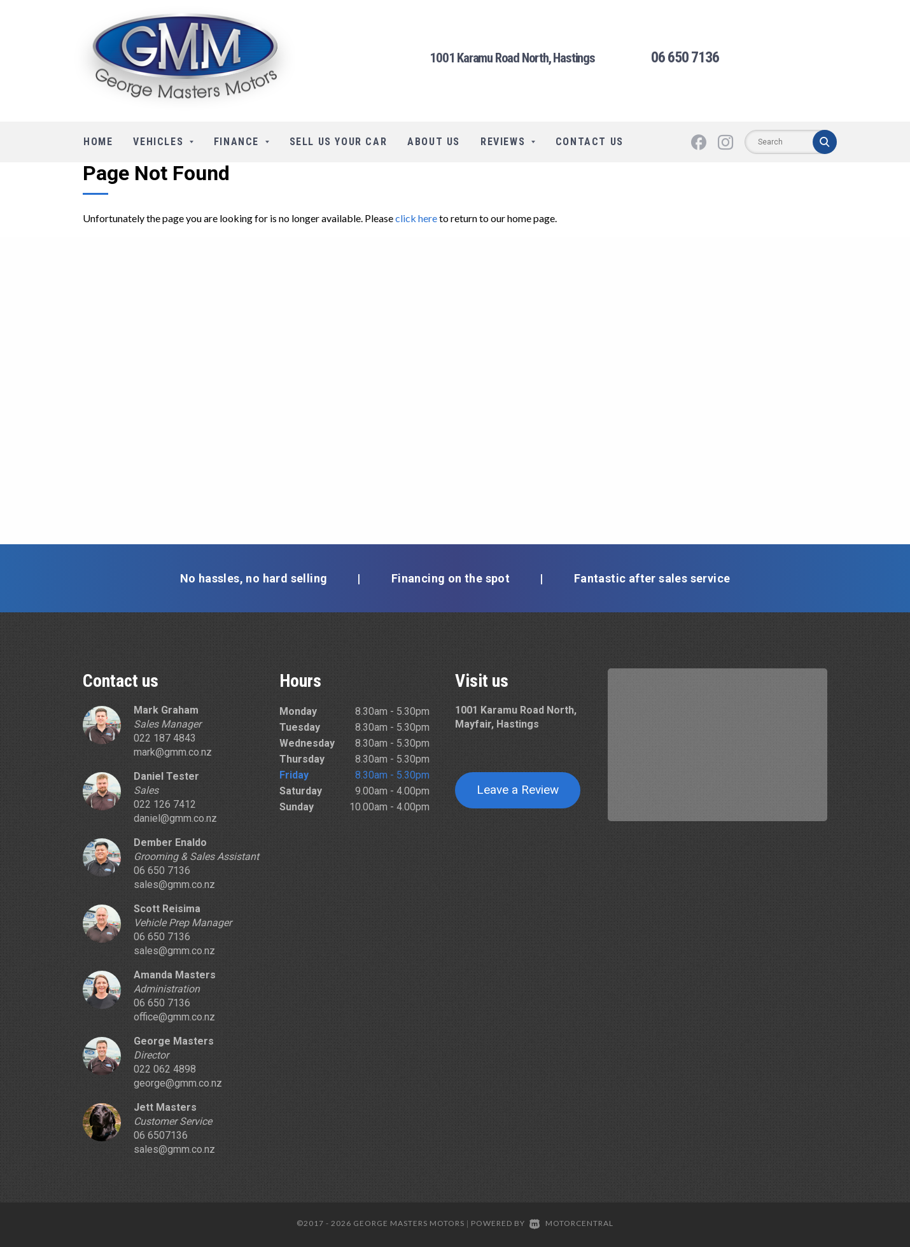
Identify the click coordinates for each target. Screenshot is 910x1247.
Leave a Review (518, 789)
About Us (433, 142)
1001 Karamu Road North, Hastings (512, 58)
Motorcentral (571, 1223)
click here (416, 218)
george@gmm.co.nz (178, 1083)
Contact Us (590, 142)
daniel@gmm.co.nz (175, 818)
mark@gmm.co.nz (173, 752)
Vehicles (163, 142)
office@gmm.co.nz (174, 1017)
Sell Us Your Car (339, 142)
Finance (241, 142)
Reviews (507, 142)
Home (98, 142)
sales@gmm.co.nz (174, 884)
